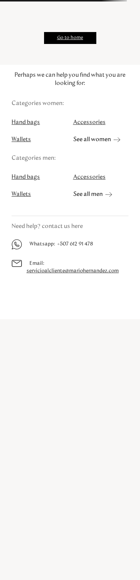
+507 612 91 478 (75, 244)
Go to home (70, 37)
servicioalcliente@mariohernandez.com (73, 270)
